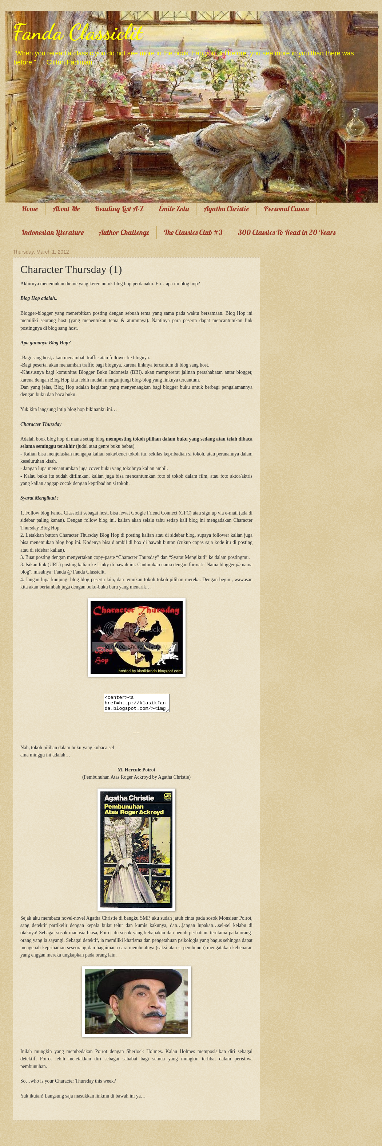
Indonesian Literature (52, 232)
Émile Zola (174, 208)
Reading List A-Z (119, 208)
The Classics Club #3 (193, 232)
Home (29, 208)
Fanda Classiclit (78, 32)
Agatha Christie (226, 208)
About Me (66, 208)
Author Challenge (124, 232)
